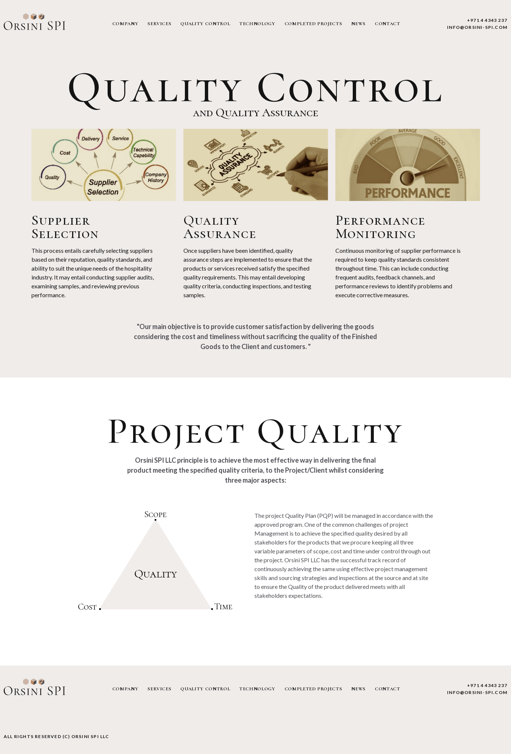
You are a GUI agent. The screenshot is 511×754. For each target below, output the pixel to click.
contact (387, 24)
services (159, 24)
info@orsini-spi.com (477, 27)
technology (257, 24)
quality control (205, 24)
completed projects (313, 24)
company (125, 24)
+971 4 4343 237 (487, 20)
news (358, 24)
